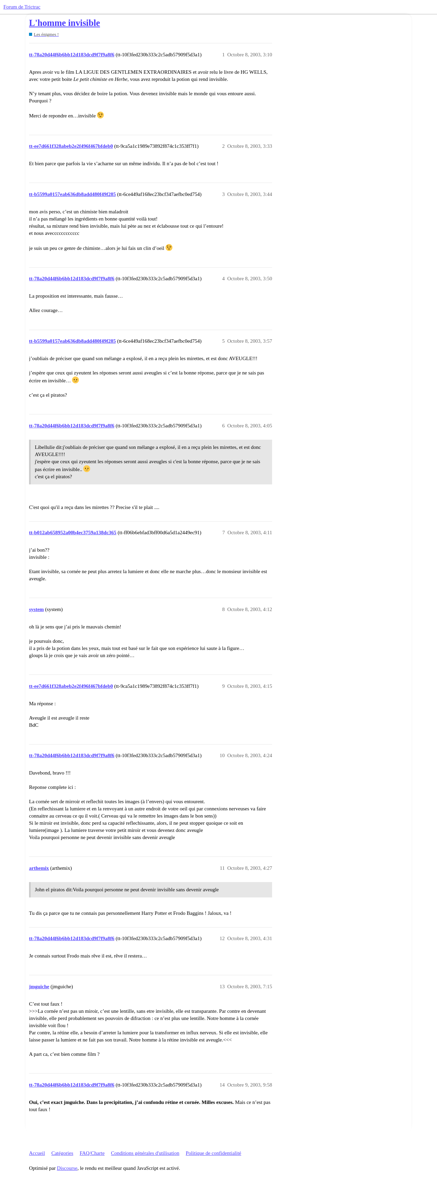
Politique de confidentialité (213, 1153)
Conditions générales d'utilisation (145, 1153)
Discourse (67, 1168)
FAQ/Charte (92, 1153)
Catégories (62, 1153)
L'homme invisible (64, 23)
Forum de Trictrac (21, 7)
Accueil (37, 1153)
